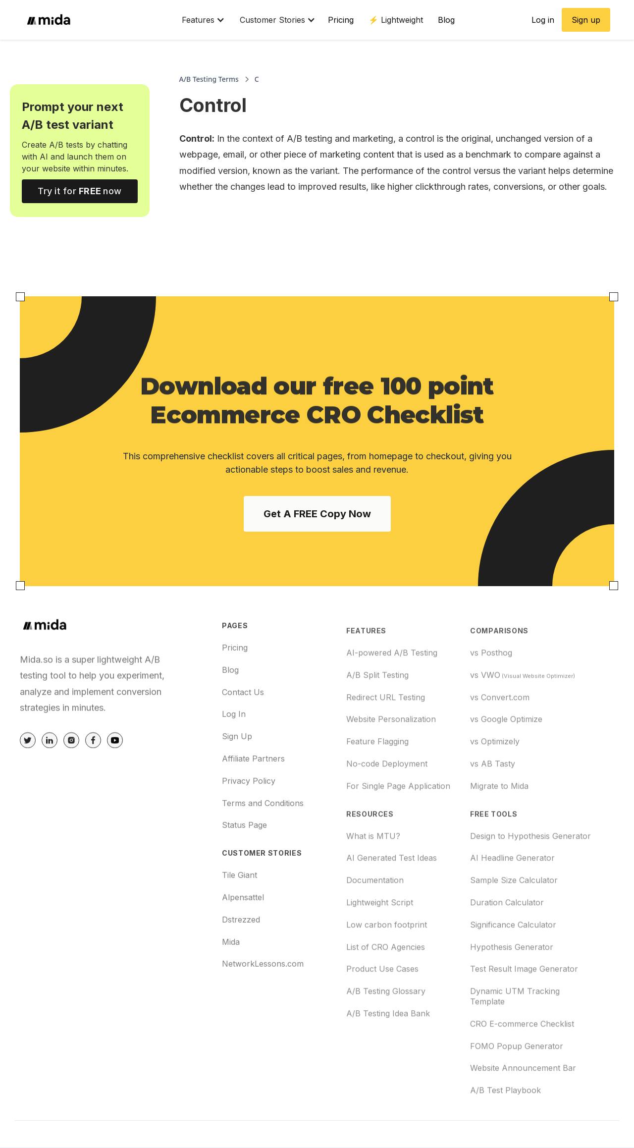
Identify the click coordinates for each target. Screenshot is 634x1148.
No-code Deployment (386, 800)
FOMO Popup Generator (516, 1082)
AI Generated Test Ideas (391, 894)
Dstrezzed (241, 945)
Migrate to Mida (499, 822)
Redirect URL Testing (385, 733)
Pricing (341, 20)
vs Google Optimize (506, 756)
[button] (198, 20)
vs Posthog (491, 689)
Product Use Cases (382, 1005)
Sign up (586, 20)
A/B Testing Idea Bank (388, 1050)
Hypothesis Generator (511, 983)
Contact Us (243, 717)
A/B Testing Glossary (385, 1028)
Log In (234, 739)
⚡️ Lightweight (396, 20)
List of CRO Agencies (385, 983)
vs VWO (522, 711)
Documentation (375, 917)
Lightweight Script (379, 939)
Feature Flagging (377, 778)
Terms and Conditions (263, 828)
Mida (231, 967)
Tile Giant (239, 900)
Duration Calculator (507, 939)
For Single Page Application (398, 822)
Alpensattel (243, 923)
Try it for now (79, 191)
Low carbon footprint (386, 961)
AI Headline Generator (512, 894)
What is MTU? (373, 872)
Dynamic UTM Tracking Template (515, 1033)
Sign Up (237, 761)
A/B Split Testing (377, 711)
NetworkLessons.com (263, 989)
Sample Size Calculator (514, 917)
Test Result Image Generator (524, 1005)
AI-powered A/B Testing (391, 689)
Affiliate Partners (253, 784)
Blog (446, 20)
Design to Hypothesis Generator (530, 872)
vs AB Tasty (492, 800)
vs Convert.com (499, 733)
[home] (98, 19)
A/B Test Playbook (505, 1127)
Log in (542, 20)
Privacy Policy (248, 806)
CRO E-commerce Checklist (522, 1060)
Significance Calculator (513, 961)
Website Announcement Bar (523, 1104)
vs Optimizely (495, 778)
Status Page (244, 850)
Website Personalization (391, 756)
